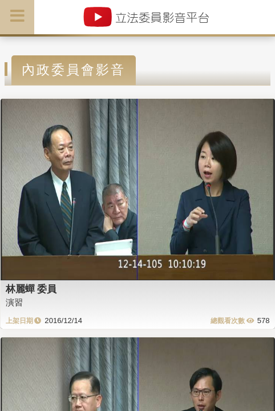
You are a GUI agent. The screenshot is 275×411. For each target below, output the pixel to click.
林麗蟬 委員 (31, 289)
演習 (14, 302)
